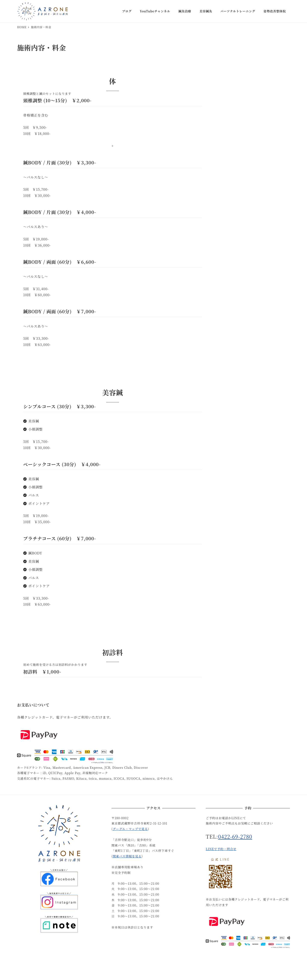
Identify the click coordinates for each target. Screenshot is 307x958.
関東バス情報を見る (127, 856)
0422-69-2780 (235, 836)
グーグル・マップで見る (130, 829)
